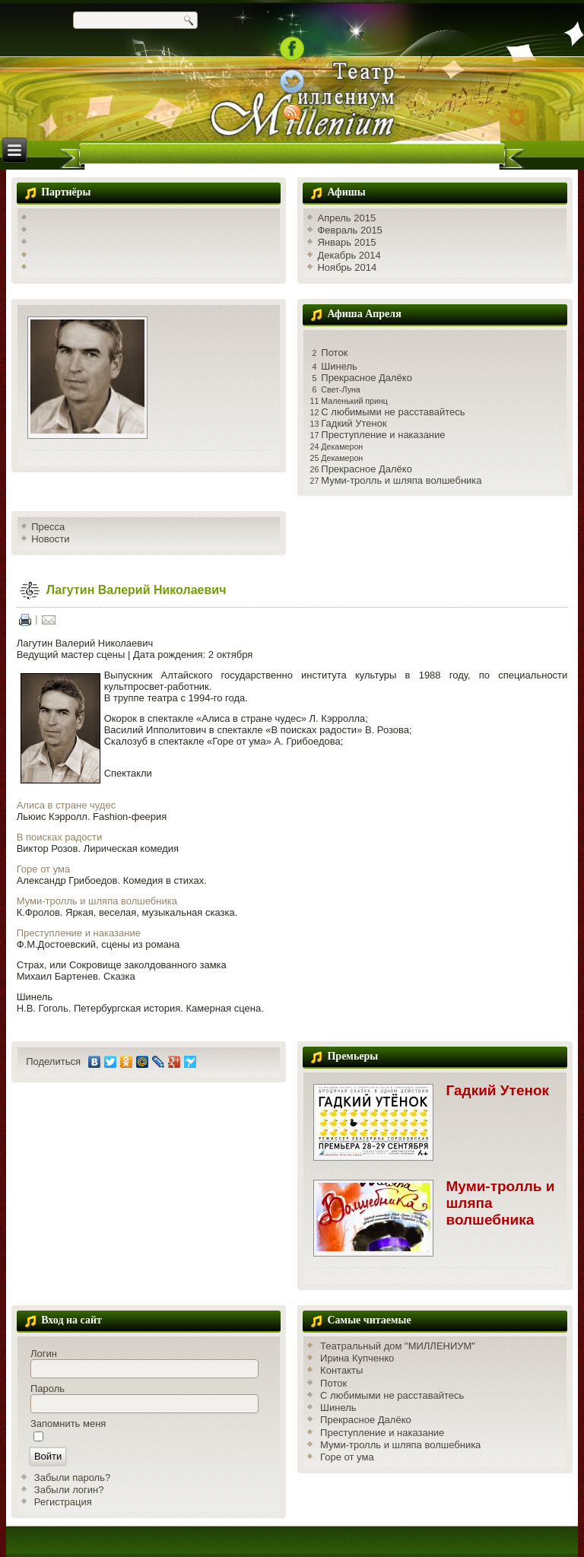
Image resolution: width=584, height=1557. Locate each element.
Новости (50, 539)
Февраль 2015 (349, 230)
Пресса (48, 526)
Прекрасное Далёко (366, 377)
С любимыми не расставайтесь (393, 412)
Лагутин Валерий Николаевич (136, 589)
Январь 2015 (346, 242)
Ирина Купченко (357, 1358)
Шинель (339, 366)
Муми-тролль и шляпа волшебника (401, 480)
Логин (43, 1353)
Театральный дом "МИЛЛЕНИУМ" (397, 1346)
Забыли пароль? (72, 1477)
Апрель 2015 (346, 218)
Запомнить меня (68, 1423)
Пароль (47, 1388)
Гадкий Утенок (353, 423)
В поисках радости (60, 837)
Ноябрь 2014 (346, 267)
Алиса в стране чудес (66, 805)
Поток (334, 352)
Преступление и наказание (383, 434)
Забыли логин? (69, 1489)
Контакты (341, 1370)
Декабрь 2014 (348, 255)
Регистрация (63, 1502)
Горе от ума (44, 869)
